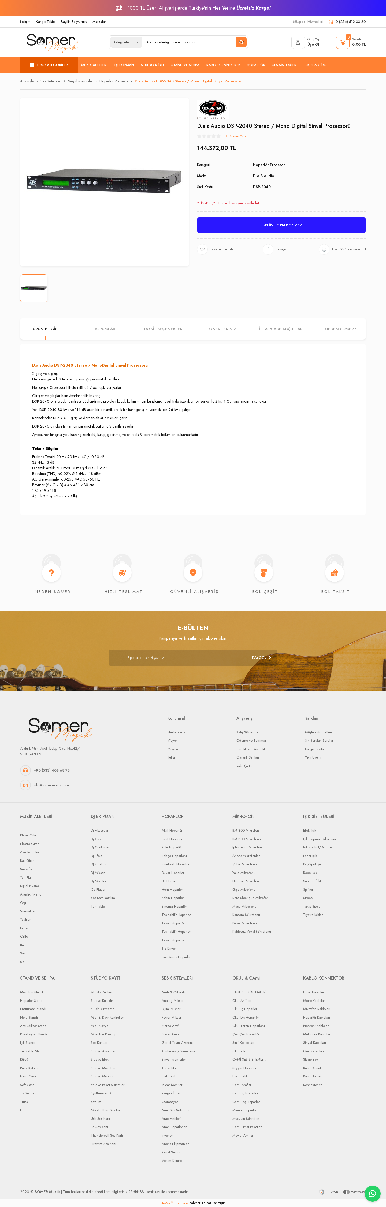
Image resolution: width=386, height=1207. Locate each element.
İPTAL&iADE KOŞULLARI (281, 329)
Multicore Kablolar (316, 1034)
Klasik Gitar (28, 835)
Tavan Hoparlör (173, 923)
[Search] (194, 42)
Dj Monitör (98, 881)
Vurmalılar (27, 911)
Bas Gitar (27, 860)
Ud (22, 961)
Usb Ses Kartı (100, 1118)
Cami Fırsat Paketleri (247, 1126)
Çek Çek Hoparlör (245, 1034)
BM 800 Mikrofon (245, 830)
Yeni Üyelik (313, 757)
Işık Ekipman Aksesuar (319, 839)
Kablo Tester (312, 1076)
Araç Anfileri (171, 1118)
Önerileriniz (222, 329)
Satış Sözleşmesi (248, 732)
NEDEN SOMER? (340, 329)
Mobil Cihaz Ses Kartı (107, 1110)
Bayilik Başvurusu (74, 21)
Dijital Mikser (171, 1008)
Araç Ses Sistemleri (176, 1110)
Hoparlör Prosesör (269, 164)
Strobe (308, 897)
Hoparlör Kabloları (316, 1017)
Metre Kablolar (314, 1000)
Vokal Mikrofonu (244, 864)
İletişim (25, 21)
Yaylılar (25, 919)
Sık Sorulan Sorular (319, 740)
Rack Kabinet (29, 1068)
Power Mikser (171, 1017)
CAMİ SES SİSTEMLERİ (249, 1059)
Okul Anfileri (241, 1000)
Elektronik (169, 1076)
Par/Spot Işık (312, 864)
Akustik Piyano (30, 894)
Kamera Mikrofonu (246, 914)
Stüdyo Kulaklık (102, 1000)
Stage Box (310, 1059)
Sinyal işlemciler (174, 1059)
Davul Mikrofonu (244, 923)
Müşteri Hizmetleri (318, 732)
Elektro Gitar (29, 843)
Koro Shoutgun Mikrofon (250, 897)
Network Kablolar (316, 1025)
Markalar (99, 21)
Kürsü (24, 1059)
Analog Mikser (172, 1000)
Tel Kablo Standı (32, 1051)
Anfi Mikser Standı (33, 1025)
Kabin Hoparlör (173, 897)
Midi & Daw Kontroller (107, 1017)
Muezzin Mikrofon (245, 1118)
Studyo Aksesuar (103, 1051)
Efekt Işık (309, 830)
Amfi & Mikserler (174, 992)
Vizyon (173, 740)
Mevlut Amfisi (242, 1135)
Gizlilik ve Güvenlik (251, 749)
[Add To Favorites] (215, 249)
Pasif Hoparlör (172, 839)
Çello (24, 936)
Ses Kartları (99, 1042)
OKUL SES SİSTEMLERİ (249, 992)
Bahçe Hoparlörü (174, 855)
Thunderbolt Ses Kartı (107, 1135)
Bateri (24, 944)
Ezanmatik (240, 1076)
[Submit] (261, 658)
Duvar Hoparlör (173, 872)
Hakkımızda (176, 732)
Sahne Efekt (312, 881)
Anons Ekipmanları (176, 1143)
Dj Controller (100, 847)
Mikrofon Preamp (103, 1034)
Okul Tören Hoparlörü (248, 1025)
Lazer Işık (310, 855)
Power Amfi (170, 1034)
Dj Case (96, 839)
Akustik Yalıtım (101, 992)
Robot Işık (310, 872)
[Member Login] (305, 42)
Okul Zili (238, 1051)
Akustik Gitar (29, 852)
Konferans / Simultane (178, 1051)
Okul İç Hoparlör (244, 1008)
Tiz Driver (169, 948)
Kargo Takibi (45, 21)
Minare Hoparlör (244, 1110)
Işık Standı (27, 1042)
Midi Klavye (99, 1025)
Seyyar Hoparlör (244, 1068)
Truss (24, 1101)
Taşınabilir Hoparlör (176, 914)
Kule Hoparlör (172, 847)
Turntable (98, 906)
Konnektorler (312, 1084)
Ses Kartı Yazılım (103, 897)
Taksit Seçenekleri (163, 329)
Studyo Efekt (100, 1059)
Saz (22, 953)
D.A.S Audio (263, 175)
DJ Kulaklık (98, 864)
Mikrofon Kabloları (316, 1008)
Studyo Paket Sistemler (107, 1084)
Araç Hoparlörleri (174, 1126)
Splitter (308, 889)
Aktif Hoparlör (172, 830)
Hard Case (28, 1076)
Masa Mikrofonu (244, 906)
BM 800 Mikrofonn (246, 839)
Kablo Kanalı (312, 1068)
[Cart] (351, 42)
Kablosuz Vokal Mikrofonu (251, 931)
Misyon (173, 749)
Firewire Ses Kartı (103, 1143)
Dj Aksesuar (99, 830)
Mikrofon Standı (32, 992)
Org (23, 902)
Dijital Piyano (29, 885)
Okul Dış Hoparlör (245, 1017)
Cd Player (98, 889)
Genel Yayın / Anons (177, 1042)
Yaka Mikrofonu (243, 872)
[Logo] (52, 42)
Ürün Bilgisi (45, 329)
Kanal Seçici (171, 1152)
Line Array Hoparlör (176, 956)
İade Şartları (245, 765)
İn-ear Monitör (172, 1084)
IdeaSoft (166, 1203)
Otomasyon (170, 1101)
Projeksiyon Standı (33, 1034)
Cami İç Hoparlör (245, 1093)
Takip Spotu (312, 906)
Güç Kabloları (313, 1051)
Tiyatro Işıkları (313, 914)
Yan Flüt (26, 877)
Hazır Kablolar (313, 992)
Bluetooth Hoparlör (175, 864)
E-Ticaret (182, 1203)
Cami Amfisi (241, 1084)
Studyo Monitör (102, 1076)
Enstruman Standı (33, 1008)
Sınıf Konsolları (243, 1042)
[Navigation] (49, 65)
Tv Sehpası (28, 1093)
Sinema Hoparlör (174, 906)
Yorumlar (104, 329)
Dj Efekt (96, 855)
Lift (22, 1110)
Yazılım (96, 1101)
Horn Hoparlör (172, 889)
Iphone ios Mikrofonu (248, 847)
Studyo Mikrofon (103, 1068)
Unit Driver (169, 881)
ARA (241, 42)
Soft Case (27, 1084)
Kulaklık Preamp (102, 1008)
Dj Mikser (98, 872)
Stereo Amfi (170, 1025)
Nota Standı (29, 1017)
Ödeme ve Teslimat (251, 740)
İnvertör (167, 1135)
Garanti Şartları (247, 757)
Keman (25, 928)
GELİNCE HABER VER (281, 225)
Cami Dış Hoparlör (246, 1101)
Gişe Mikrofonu (243, 889)
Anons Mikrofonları (246, 855)
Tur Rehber (170, 1068)
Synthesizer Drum (104, 1093)
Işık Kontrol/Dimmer (318, 847)
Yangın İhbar (171, 1093)
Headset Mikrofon (245, 881)
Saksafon (27, 868)
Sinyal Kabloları (314, 1042)
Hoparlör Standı (31, 1000)
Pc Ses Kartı (99, 1126)
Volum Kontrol (172, 1160)
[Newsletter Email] (193, 658)
